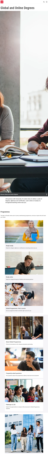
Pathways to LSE (10, 404)
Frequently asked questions (14, 373)
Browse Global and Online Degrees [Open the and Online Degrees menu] (24, 194)
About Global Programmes (13, 342)
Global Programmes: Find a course (16, 308)
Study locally (9, 245)
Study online (9, 277)
